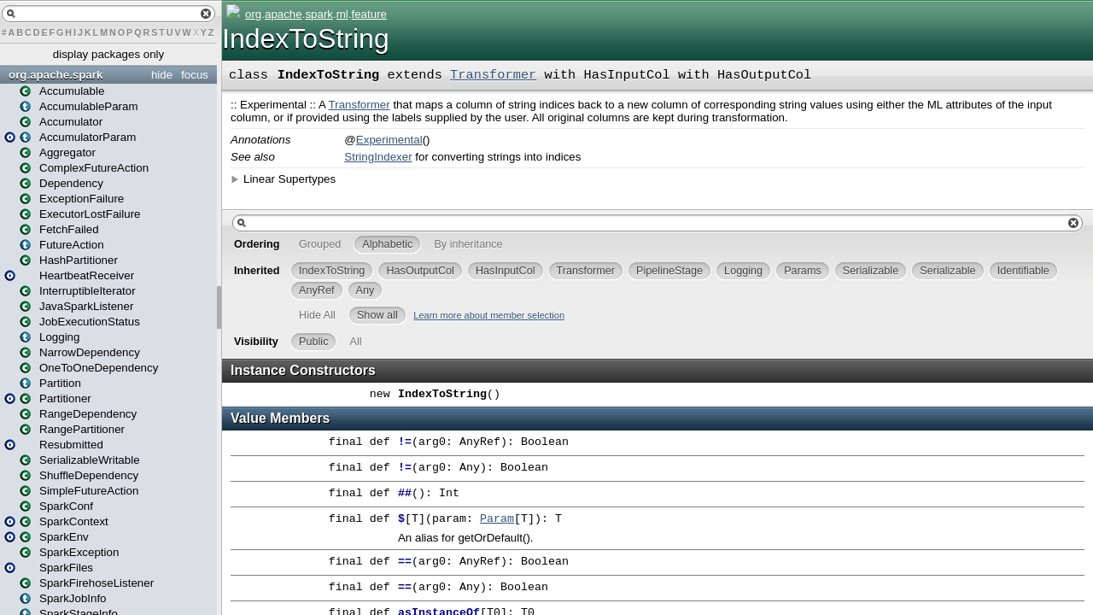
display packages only (108, 54)
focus (194, 74)
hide (161, 74)
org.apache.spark (55, 74)
